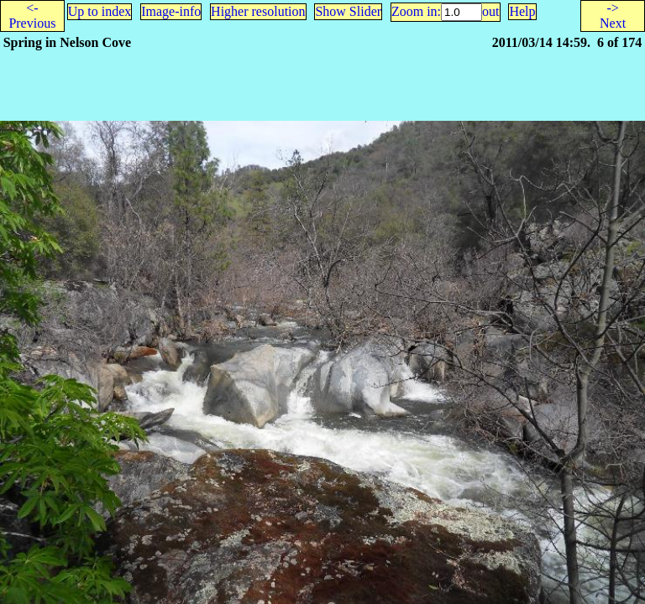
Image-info (171, 11)
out (490, 11)
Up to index (100, 11)
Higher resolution (258, 11)
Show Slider (348, 11)
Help (522, 11)
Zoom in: (416, 11)
